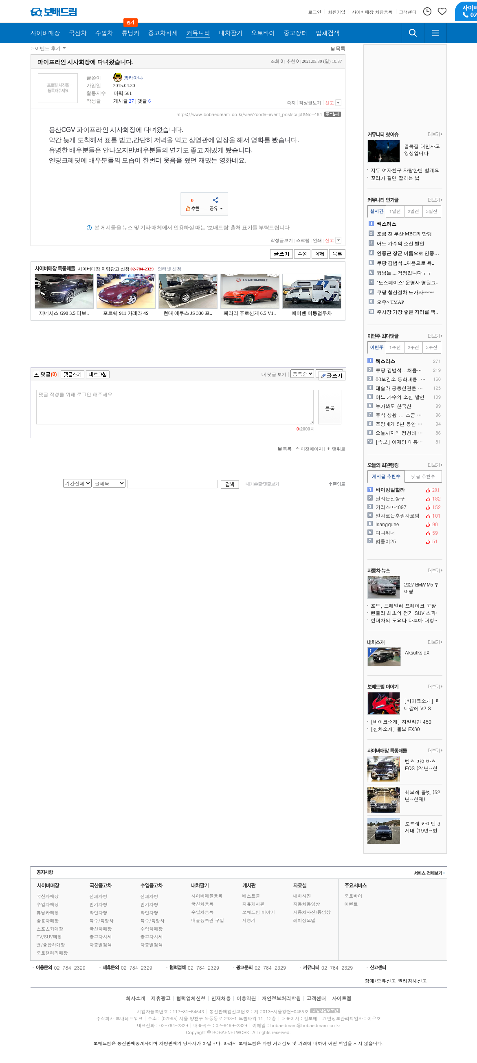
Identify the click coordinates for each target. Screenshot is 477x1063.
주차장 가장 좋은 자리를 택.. (407, 312)
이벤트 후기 (48, 48)
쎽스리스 (386, 224)
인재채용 (221, 998)
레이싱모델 (304, 920)
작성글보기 (310, 102)
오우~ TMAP (390, 302)
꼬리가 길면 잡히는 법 (395, 177)
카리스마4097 (404, 507)
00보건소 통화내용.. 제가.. (401, 379)
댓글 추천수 (423, 476)
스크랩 (303, 240)
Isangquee (404, 524)
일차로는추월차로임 (404, 515)
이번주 (377, 347)
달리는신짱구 (404, 498)
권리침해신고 (412, 980)
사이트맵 (342, 998)
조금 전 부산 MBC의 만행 (404, 234)
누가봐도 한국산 (393, 406)
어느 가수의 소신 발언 (400, 243)
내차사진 (302, 896)
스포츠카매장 (50, 929)
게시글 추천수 (386, 476)
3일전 (431, 211)
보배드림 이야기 (258, 912)
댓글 (142, 101)
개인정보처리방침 (281, 998)
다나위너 (404, 532)
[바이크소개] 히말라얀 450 (401, 721)
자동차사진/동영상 (312, 912)
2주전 (413, 347)
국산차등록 (202, 904)
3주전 (431, 347)
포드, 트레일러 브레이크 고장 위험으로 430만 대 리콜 (406, 605)
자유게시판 (253, 904)
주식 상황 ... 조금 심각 (401, 415)
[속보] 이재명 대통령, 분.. (401, 442)
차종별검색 (101, 945)
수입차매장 (48, 904)
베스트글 (251, 896)
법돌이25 (404, 541)
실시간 (377, 211)
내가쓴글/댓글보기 (262, 484)
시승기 (249, 920)
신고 (329, 102)
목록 (340, 48)
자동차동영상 (306, 904)
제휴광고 (160, 998)
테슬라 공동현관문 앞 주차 (401, 388)
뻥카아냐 (133, 78)
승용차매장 (48, 921)
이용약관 (246, 998)
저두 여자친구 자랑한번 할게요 (405, 170)
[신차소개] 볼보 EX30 (395, 728)
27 (131, 101)
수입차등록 (202, 912)
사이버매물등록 (207, 896)
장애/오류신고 (380, 980)
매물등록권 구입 (207, 920)
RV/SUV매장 (49, 936)
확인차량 (99, 912)
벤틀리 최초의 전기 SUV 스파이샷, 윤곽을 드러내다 (406, 612)
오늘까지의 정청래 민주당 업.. (401, 433)
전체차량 (99, 896)
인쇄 (317, 240)
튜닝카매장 (48, 912)
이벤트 (351, 904)
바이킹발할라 (404, 490)
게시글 (120, 101)
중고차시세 (101, 936)
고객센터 (316, 998)
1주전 (395, 347)
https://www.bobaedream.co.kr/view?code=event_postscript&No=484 (249, 114)
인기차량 (99, 904)
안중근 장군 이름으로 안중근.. (409, 253)
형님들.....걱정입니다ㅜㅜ (404, 273)
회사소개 (135, 998)
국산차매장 (48, 896)
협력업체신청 (190, 998)
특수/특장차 (102, 921)
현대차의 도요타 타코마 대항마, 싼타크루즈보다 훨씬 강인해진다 (406, 620)
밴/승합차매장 (51, 945)
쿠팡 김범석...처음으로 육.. (405, 263)
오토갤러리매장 (52, 953)
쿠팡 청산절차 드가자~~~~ (405, 292)
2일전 (413, 211)
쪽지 (291, 102)
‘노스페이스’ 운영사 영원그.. (407, 283)
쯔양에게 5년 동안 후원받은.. (401, 424)
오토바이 (354, 896)
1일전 (395, 211)
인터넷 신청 (169, 268)
